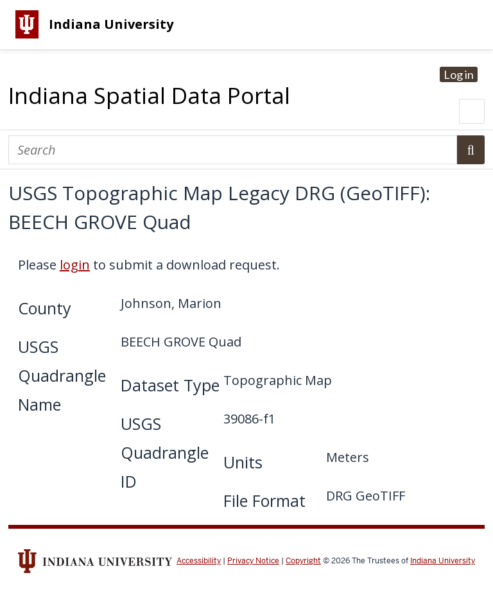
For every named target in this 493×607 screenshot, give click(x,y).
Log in (459, 74)
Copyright (303, 561)
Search (471, 149)
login (75, 264)
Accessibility (199, 561)
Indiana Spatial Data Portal (149, 95)
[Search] (232, 149)
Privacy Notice (253, 561)
